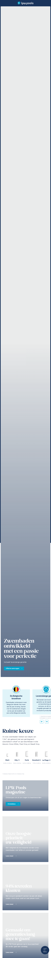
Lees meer (9, 856)
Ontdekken (12, 804)
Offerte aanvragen (12, 668)
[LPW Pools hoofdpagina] (25, 3)
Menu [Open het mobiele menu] (45, 950)
